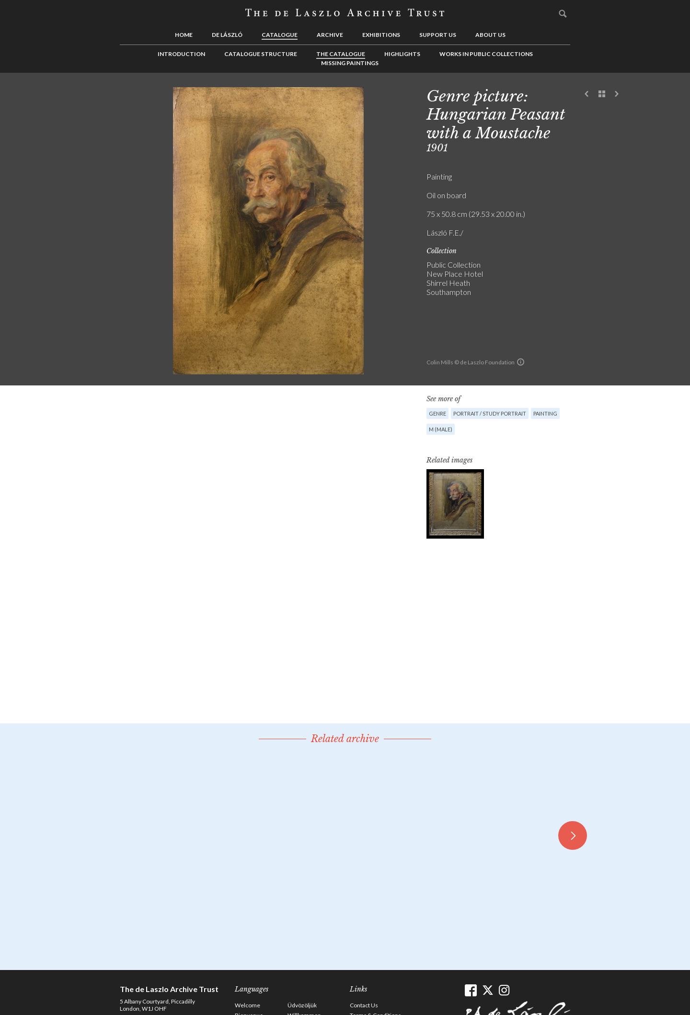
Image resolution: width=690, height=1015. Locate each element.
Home (184, 34)
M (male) (440, 429)
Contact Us (364, 1005)
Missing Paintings (350, 63)
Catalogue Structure (260, 53)
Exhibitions (381, 34)
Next (617, 94)
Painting (545, 413)
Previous (587, 94)
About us (490, 34)
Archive (330, 34)
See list (602, 94)
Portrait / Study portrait (489, 413)
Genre (437, 413)
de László (227, 34)
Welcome (247, 1005)
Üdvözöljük (302, 1005)
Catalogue (280, 34)
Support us (437, 34)
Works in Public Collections (486, 53)
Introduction (181, 53)
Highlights (402, 53)
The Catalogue (340, 53)
